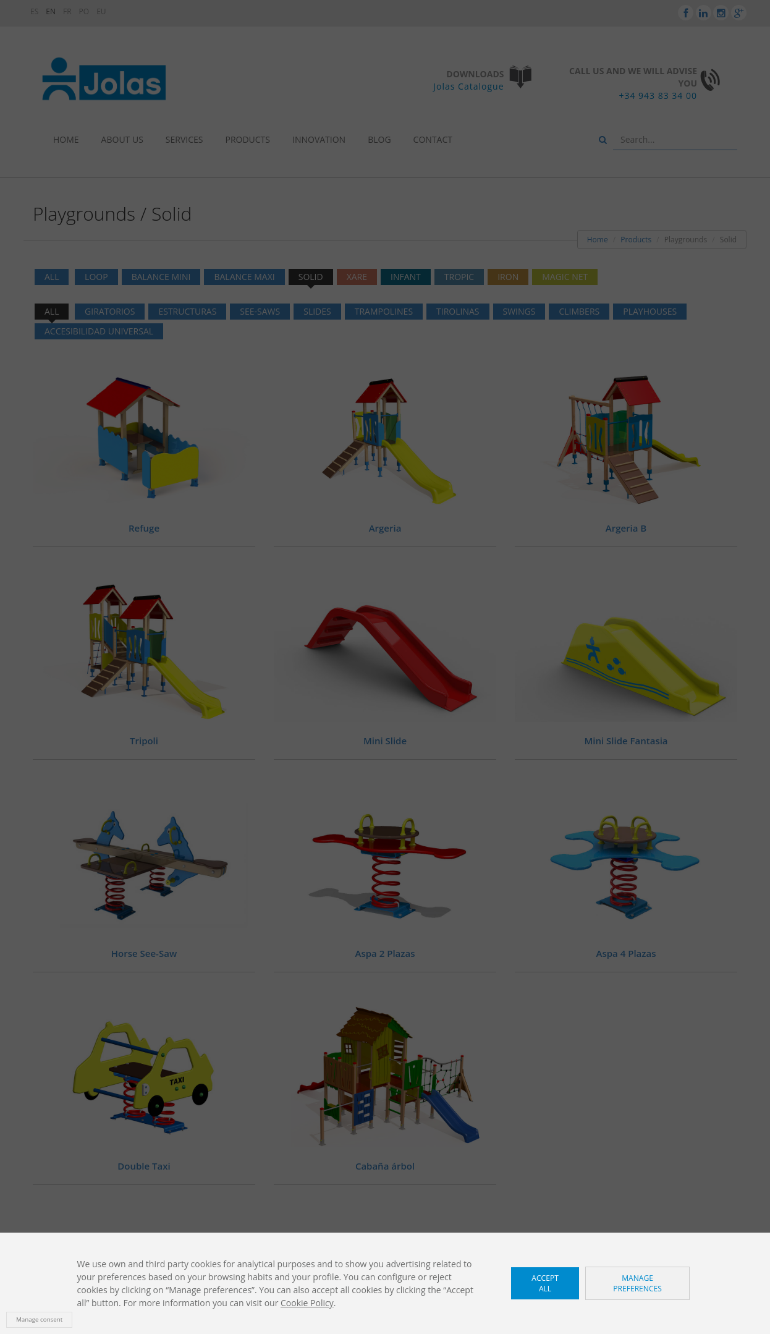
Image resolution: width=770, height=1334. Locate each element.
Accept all (544, 1283)
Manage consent (39, 1319)
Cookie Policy (307, 1303)
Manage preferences (637, 1283)
